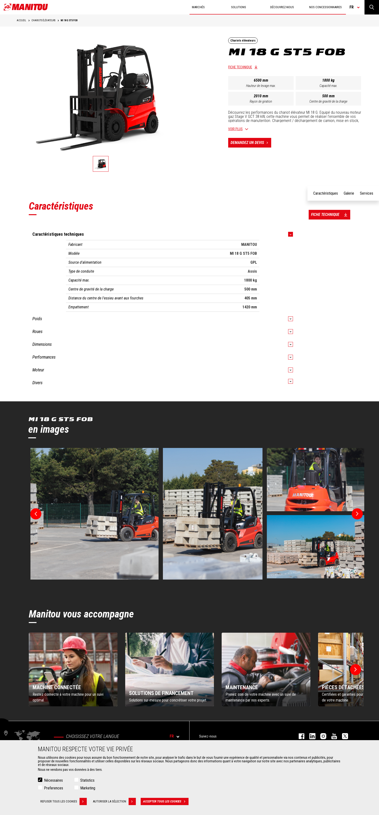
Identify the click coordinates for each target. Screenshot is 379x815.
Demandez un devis (251, 143)
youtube (331, 736)
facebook (299, 736)
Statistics (87, 780)
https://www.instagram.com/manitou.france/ (320, 736)
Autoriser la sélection (114, 801)
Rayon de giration (261, 101)
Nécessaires (53, 780)
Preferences (53, 788)
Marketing (87, 788)
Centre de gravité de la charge (328, 101)
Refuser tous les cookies (63, 801)
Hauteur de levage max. (261, 85)
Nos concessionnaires (325, 7)
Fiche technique (240, 67)
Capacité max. (328, 85)
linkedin (310, 736)
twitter (342, 736)
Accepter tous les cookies (166, 801)
